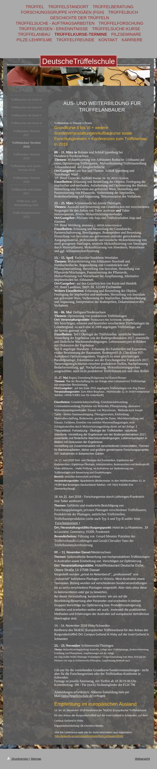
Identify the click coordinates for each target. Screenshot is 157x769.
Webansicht (142, 758)
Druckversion (18, 758)
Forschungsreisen (66, 523)
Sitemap (36, 758)
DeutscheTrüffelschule (78, 61)
